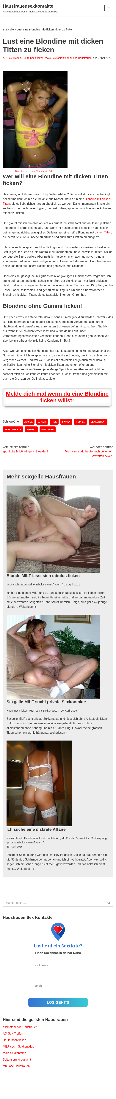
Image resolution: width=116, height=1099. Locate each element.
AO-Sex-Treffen (12, 57)
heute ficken (49, 175)
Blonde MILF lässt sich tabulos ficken (43, 589)
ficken (67, 434)
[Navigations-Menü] (108, 8)
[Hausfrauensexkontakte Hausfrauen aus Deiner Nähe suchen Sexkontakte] (30, 8)
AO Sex (29, 434)
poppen (82, 434)
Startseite (8, 29)
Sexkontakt (99, 434)
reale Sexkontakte (56, 57)
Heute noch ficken (33, 57)
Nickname (41, 980)
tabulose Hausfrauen (81, 57)
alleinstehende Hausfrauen (22, 852)
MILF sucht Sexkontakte (21, 597)
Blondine (19, 175)
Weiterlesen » (28, 620)
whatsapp (48, 442)
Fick (55, 434)
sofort (31, 442)
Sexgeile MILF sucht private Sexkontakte (46, 715)
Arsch (43, 434)
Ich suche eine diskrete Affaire (36, 843)
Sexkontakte (13, 442)
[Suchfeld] (54, 918)
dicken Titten (35, 175)
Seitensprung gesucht (17, 1075)
